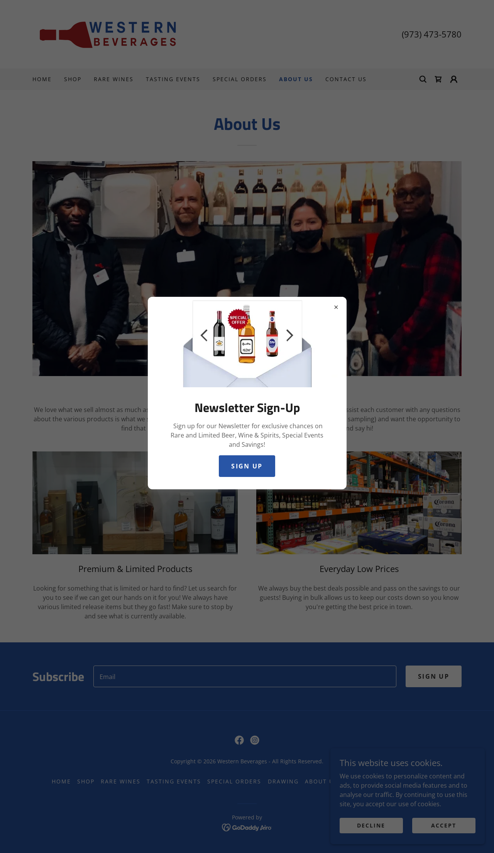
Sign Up (246, 466)
